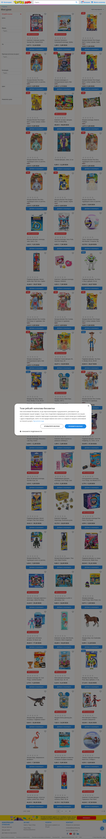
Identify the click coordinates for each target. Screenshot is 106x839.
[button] (31, 431)
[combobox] (56, 2)
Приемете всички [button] (75, 426)
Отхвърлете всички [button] (52, 426)
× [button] (88, 406)
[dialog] (53, 419)
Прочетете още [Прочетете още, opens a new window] (38, 421)
